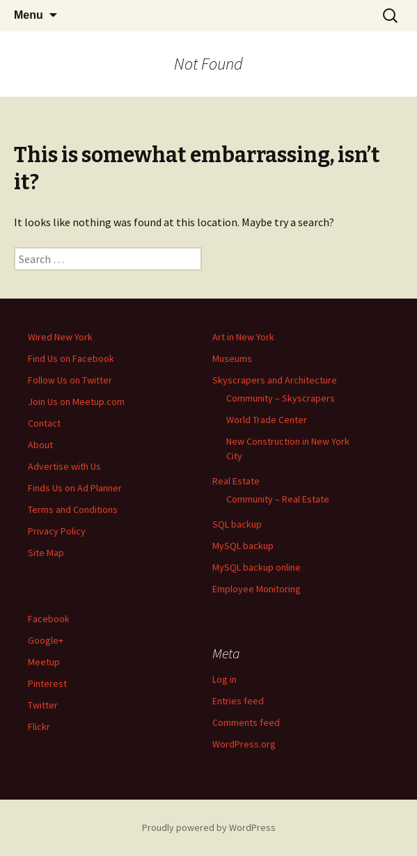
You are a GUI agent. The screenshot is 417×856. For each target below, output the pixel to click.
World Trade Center (266, 419)
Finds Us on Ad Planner (75, 488)
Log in (224, 679)
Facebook (49, 618)
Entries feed (238, 701)
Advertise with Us (64, 466)
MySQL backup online (256, 567)
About (40, 444)
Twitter (43, 705)
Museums (232, 358)
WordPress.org (244, 744)
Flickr (39, 726)
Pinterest (47, 683)
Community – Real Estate (277, 499)
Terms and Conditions (73, 509)
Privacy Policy (57, 531)
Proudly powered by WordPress (209, 827)
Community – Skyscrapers (280, 398)
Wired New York (60, 337)
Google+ (45, 640)
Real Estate (236, 481)
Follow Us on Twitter (70, 380)
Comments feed (246, 722)
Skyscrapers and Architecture (274, 380)
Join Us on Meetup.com (76, 401)
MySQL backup (243, 545)
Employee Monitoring (256, 588)
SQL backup (237, 524)
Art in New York (243, 337)
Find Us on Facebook (71, 358)
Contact (44, 423)
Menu (28, 15)
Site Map (46, 552)
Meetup (44, 662)
